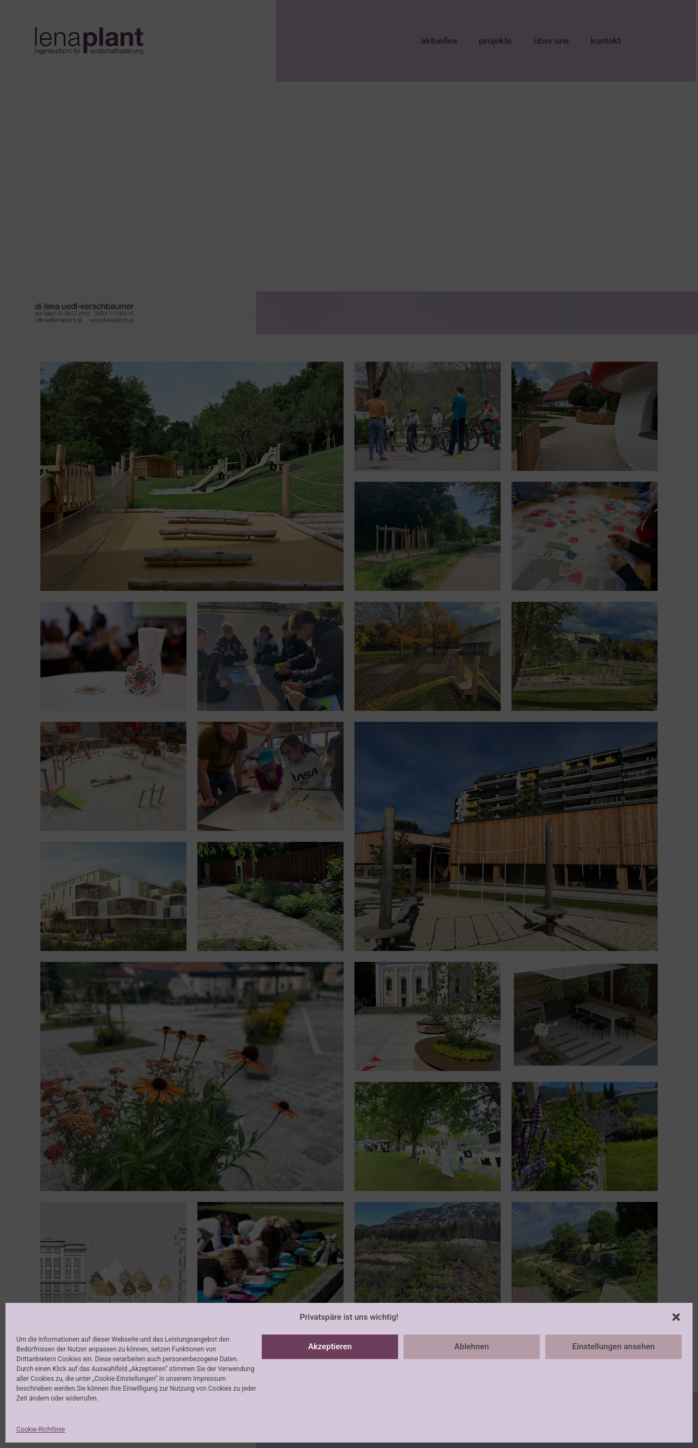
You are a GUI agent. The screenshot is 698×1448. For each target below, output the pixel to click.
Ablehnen (471, 1346)
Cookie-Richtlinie (40, 1429)
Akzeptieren (330, 1346)
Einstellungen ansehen (613, 1346)
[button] (676, 1317)
